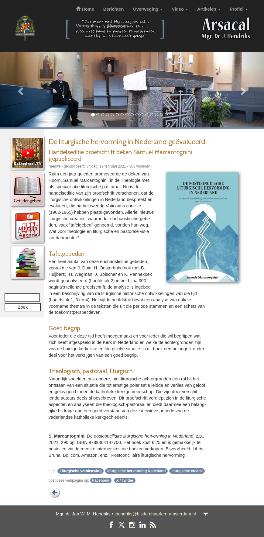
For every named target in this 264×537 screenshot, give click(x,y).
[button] (19, 89)
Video (180, 9)
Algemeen (119, 25)
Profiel (239, 9)
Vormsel (87, 25)
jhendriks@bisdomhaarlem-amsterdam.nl (155, 513)
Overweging (148, 9)
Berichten (113, 9)
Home (85, 9)
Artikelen (209, 9)
